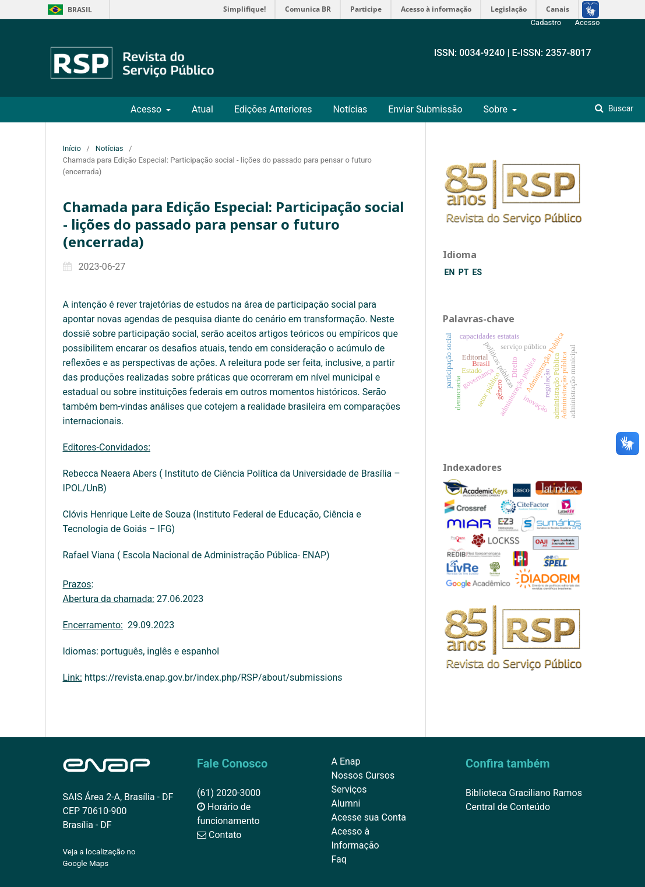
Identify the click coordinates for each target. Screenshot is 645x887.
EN (451, 272)
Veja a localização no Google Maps (99, 857)
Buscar (619, 108)
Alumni (346, 803)
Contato (219, 834)
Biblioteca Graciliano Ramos (524, 792)
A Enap (346, 761)
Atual (202, 109)
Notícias (350, 109)
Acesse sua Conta (369, 817)
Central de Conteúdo (508, 806)
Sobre (497, 109)
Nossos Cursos (363, 775)
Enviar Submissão (425, 109)
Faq (339, 859)
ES (477, 272)
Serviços (349, 789)
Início (72, 148)
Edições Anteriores (273, 109)
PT (465, 272)
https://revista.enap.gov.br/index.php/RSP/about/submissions (213, 677)
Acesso (147, 109)
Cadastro (546, 22)
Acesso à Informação (355, 838)
